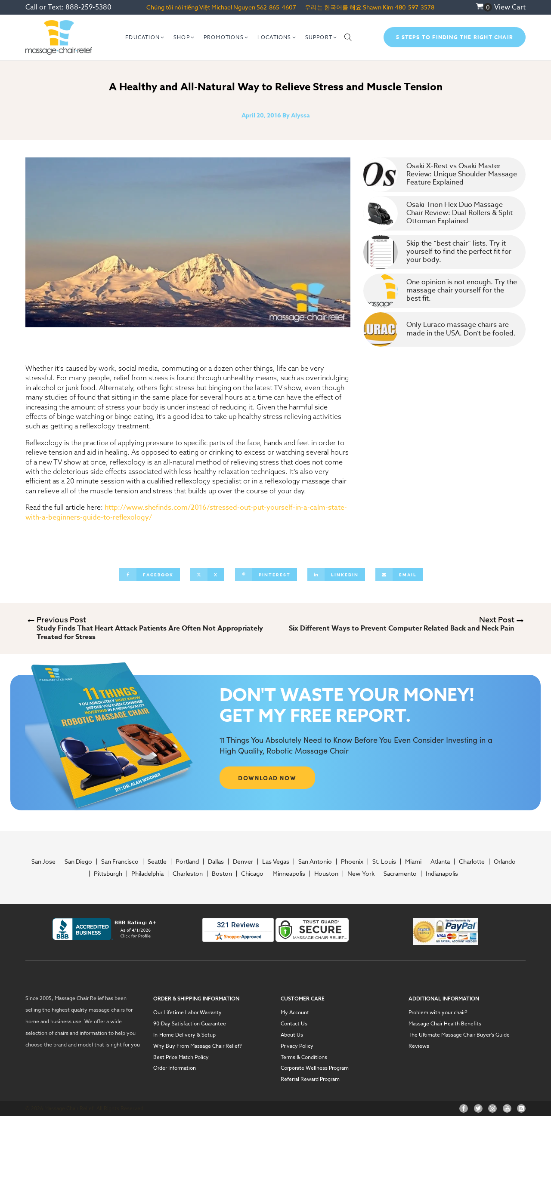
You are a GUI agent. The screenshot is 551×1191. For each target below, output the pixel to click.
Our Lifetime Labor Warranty (187, 1012)
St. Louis (384, 862)
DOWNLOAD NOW (267, 777)
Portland (187, 862)
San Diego (78, 862)
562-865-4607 (276, 7)
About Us (292, 1035)
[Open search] (348, 37)
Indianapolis (442, 874)
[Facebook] (149, 574)
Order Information (174, 1068)
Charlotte (472, 862)
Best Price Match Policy (181, 1057)
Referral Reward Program (310, 1079)
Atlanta (440, 862)
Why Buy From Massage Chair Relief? (197, 1046)
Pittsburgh (108, 874)
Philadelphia (147, 874)
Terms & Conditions (304, 1057)
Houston (326, 874)
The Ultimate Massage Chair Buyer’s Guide (459, 1035)
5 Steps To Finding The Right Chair (454, 37)
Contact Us (294, 1024)
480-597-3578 (414, 7)
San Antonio (315, 862)
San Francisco (120, 862)
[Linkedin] (336, 574)
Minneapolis (288, 874)
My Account (295, 1012)
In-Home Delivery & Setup (184, 1035)
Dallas (216, 862)
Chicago (252, 874)
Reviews (419, 1046)
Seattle (157, 862)
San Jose (43, 862)
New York (361, 874)
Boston (222, 874)
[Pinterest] (266, 574)
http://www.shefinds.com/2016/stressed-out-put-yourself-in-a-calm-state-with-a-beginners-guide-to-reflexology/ (186, 512)
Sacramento (400, 874)
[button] (145, 37)
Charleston (188, 874)
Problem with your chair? (438, 1012)
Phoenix (352, 862)
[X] (207, 574)
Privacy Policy (297, 1046)
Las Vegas (275, 862)
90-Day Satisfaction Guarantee (189, 1024)
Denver (243, 862)
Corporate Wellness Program (315, 1068)
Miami (413, 862)
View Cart (510, 7)
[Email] (399, 574)
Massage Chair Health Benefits (445, 1024)
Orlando (505, 862)
